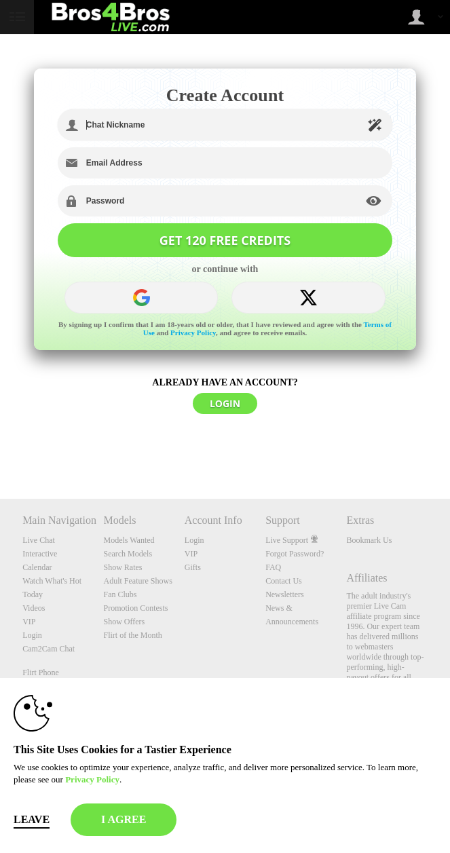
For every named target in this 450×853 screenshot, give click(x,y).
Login (32, 635)
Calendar (37, 567)
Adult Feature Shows (137, 581)
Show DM (0, 448)
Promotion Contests (135, 608)
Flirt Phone (40, 672)
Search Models (127, 553)
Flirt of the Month (132, 635)
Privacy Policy (193, 332)
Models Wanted (128, 540)
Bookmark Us (369, 540)
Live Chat (38, 540)
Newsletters (284, 594)
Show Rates (122, 567)
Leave (32, 819)
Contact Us (283, 581)
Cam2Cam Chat (48, 648)
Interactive (39, 553)
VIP (28, 621)
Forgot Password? (294, 553)
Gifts (193, 567)
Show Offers (124, 621)
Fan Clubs (119, 594)
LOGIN (225, 403)
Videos (33, 608)
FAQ (273, 567)
